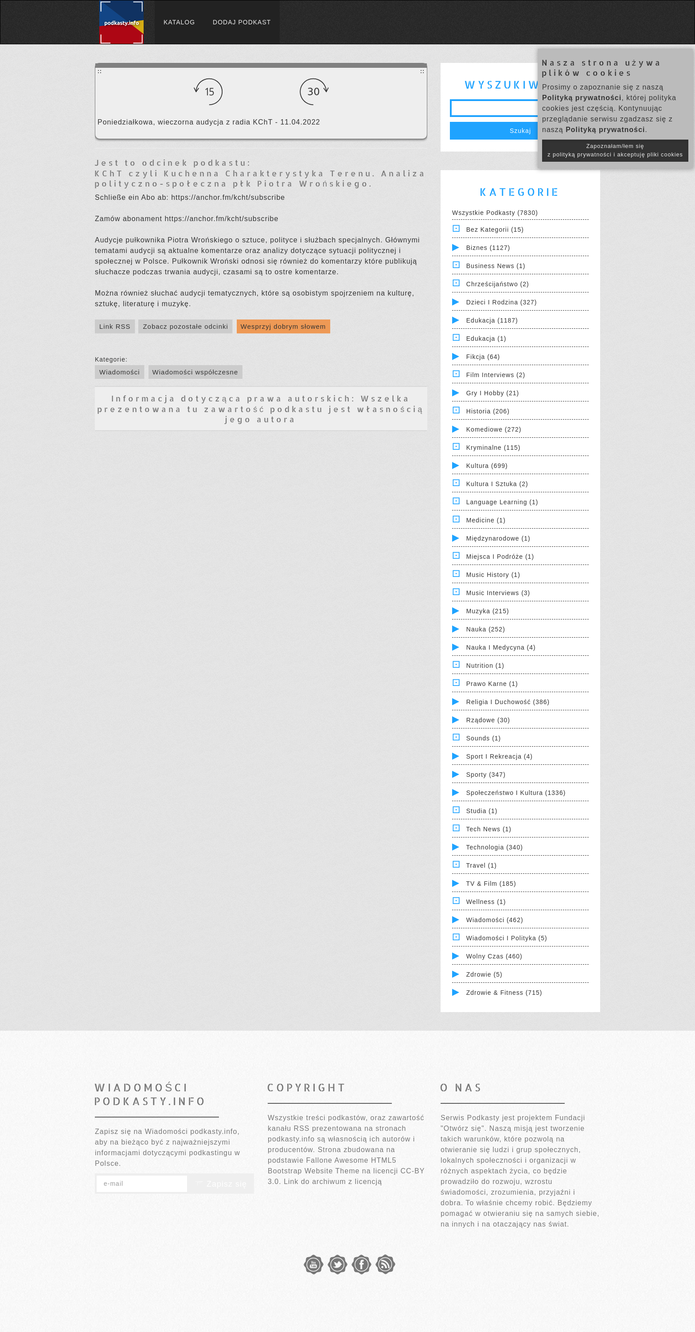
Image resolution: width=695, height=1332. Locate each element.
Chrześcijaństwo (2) (497, 284)
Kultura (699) (487, 465)
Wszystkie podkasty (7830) (495, 212)
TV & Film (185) (491, 883)
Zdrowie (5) (484, 974)
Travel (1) (481, 865)
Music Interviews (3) (498, 592)
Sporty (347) (486, 774)
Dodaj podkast (242, 22)
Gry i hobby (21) (492, 393)
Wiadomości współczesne (195, 372)
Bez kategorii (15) (495, 229)
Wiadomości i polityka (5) (506, 938)
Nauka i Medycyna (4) (501, 647)
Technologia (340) (494, 847)
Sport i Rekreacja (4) (499, 756)
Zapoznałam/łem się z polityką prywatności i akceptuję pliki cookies (615, 150)
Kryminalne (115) (493, 447)
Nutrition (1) (485, 665)
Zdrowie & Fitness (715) (504, 992)
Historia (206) (488, 411)
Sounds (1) (483, 738)
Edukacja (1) (486, 338)
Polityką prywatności (581, 97)
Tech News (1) (488, 829)
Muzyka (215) (487, 611)
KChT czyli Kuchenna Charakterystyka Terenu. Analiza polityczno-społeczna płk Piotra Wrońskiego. (260, 178)
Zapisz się (221, 1184)
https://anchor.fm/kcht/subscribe (228, 197)
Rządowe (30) (488, 720)
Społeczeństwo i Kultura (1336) (516, 792)
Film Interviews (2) (495, 374)
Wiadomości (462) (494, 919)
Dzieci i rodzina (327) (501, 302)
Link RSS (115, 326)
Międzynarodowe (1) (498, 538)
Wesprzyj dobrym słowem (283, 326)
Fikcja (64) (483, 356)
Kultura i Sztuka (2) (497, 483)
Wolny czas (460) (494, 956)
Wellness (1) (486, 901)
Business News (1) (496, 265)
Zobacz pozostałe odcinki (185, 326)
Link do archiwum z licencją (333, 1181)
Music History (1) (493, 574)
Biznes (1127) (488, 247)
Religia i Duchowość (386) (508, 701)
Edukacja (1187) (492, 320)
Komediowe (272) (494, 429)
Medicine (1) (486, 520)
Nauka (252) (485, 629)
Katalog (179, 22)
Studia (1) (482, 810)
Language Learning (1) (502, 502)
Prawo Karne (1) (492, 683)
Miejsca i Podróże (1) (500, 556)
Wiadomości (119, 372)
